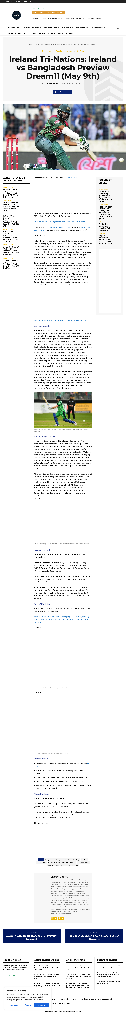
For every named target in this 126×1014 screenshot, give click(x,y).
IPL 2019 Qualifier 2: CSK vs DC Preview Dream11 (94, 937)
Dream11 (65, 862)
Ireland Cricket (83, 862)
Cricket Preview (54, 862)
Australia (102, 233)
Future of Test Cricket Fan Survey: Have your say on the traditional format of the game (105, 213)
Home (31, 45)
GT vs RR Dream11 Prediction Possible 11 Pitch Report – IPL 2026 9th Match (11, 251)
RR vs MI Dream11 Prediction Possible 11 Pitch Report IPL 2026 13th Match (10, 193)
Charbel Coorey (51, 83)
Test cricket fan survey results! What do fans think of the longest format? (105, 196)
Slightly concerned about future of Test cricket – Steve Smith (105, 239)
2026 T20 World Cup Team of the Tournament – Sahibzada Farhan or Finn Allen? (78, 976)
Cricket (84, 860)
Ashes (101, 222)
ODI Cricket (73, 865)
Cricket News (7, 200)
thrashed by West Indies (58, 227)
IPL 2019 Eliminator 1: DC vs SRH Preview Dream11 (31, 937)
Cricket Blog (41, 862)
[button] (117, 27)
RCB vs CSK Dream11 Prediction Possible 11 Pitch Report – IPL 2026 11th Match (11, 236)
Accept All (41, 1005)
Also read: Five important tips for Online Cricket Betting (60, 320)
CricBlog (80, 51)
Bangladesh (39, 45)
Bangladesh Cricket (64, 51)
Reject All (28, 1005)
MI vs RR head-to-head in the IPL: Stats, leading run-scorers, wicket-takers (11, 207)
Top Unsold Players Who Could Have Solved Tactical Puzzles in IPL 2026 (78, 968)
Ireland (73, 862)
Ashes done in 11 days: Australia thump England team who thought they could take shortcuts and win (78, 985)
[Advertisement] (63, 197)
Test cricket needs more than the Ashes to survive (106, 227)
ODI (65, 865)
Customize (14, 1005)
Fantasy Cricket (8, 187)
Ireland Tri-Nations (55, 865)
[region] (27, 998)
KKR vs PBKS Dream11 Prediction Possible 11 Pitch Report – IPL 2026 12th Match (11, 221)
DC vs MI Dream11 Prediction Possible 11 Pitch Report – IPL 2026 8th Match (11, 264)
